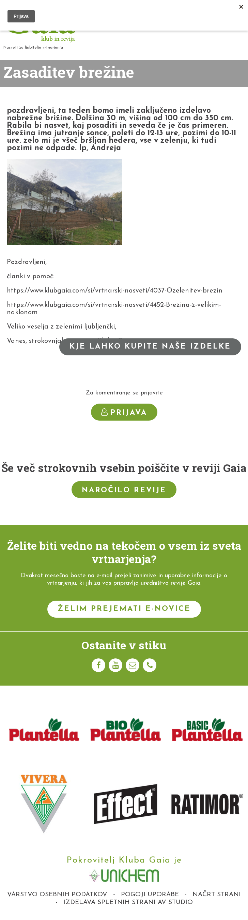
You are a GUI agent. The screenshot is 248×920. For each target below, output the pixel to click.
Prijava (124, 412)
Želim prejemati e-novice (124, 609)
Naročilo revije (124, 490)
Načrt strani (216, 894)
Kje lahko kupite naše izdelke (150, 347)
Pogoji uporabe (150, 894)
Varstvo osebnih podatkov (57, 894)
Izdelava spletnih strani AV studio (128, 902)
